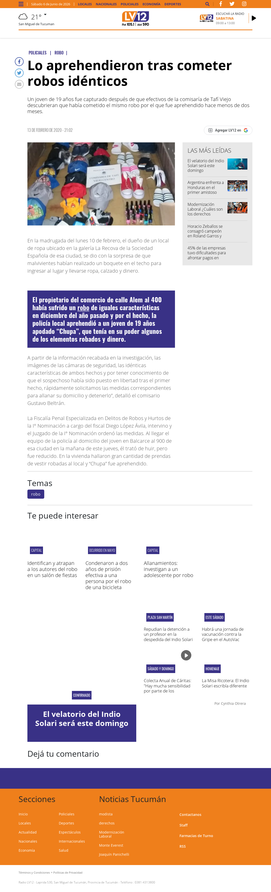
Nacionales (106, 4)
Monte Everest (111, 845)
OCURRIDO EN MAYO (102, 550)
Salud (63, 850)
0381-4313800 (145, 882)
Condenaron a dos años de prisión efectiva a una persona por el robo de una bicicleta (108, 575)
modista (106, 814)
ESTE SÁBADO (214, 617)
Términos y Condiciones (34, 872)
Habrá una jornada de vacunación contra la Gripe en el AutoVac (223, 634)
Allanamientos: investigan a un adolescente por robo (168, 569)
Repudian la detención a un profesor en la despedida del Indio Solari (168, 634)
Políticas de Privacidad (67, 872)
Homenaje (212, 669)
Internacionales (72, 841)
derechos (107, 823)
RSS (182, 846)
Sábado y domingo (161, 669)
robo (83, 307)
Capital (36, 550)
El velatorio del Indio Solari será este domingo (206, 165)
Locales (85, 4)
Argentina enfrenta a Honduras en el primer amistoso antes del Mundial (206, 190)
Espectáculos (70, 832)
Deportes (172, 4)
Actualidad (28, 832)
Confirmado (81, 695)
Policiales (130, 4)
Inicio (23, 814)
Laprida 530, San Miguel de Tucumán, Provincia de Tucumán (77, 882)
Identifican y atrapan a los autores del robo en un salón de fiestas (52, 569)
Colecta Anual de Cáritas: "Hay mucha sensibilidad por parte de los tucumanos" (167, 688)
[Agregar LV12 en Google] (228, 130)
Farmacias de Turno (196, 835)
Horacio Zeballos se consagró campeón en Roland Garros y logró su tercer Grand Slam (207, 236)
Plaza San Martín (160, 617)
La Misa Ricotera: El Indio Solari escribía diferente (225, 683)
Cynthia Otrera (233, 703)
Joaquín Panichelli (114, 854)
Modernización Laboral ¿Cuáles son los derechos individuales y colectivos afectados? (206, 214)
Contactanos (190, 814)
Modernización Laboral (111, 834)
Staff (183, 825)
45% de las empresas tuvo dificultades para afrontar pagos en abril (207, 255)
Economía (151, 4)
